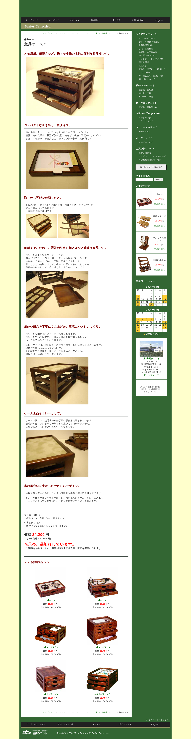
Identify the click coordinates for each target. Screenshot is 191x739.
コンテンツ (74, 20)
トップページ (48, 33)
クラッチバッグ (146, 121)
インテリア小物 (146, 96)
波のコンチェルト (145, 85)
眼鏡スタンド (159, 216)
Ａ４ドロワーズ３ (102, 694)
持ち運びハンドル (147, 55)
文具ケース (50, 600)
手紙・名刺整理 (146, 49)
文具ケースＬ (102, 600)
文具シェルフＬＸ (102, 647)
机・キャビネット (147, 38)
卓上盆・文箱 (145, 93)
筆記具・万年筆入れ (148, 52)
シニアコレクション (81, 33)
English (159, 20)
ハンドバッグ (145, 118)
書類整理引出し (146, 45)
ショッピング (63, 33)
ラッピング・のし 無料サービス (153, 156)
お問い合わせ (138, 20)
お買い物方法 (145, 153)
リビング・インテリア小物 (151, 59)
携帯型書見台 (159, 260)
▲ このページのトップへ (157, 720)
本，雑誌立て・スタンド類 (151, 76)
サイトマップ (125, 724)
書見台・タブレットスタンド (152, 69)
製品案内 (95, 20)
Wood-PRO (144, 132)
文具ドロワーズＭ (50, 694)
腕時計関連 (144, 62)
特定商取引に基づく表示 (150, 160)
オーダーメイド (146, 142)
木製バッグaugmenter (148, 113)
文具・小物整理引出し (103, 33)
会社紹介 (117, 20)
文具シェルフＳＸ (50, 647)
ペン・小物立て (146, 72)
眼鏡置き (143, 66)
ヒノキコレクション (146, 103)
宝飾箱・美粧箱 (146, 90)
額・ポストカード (147, 79)
